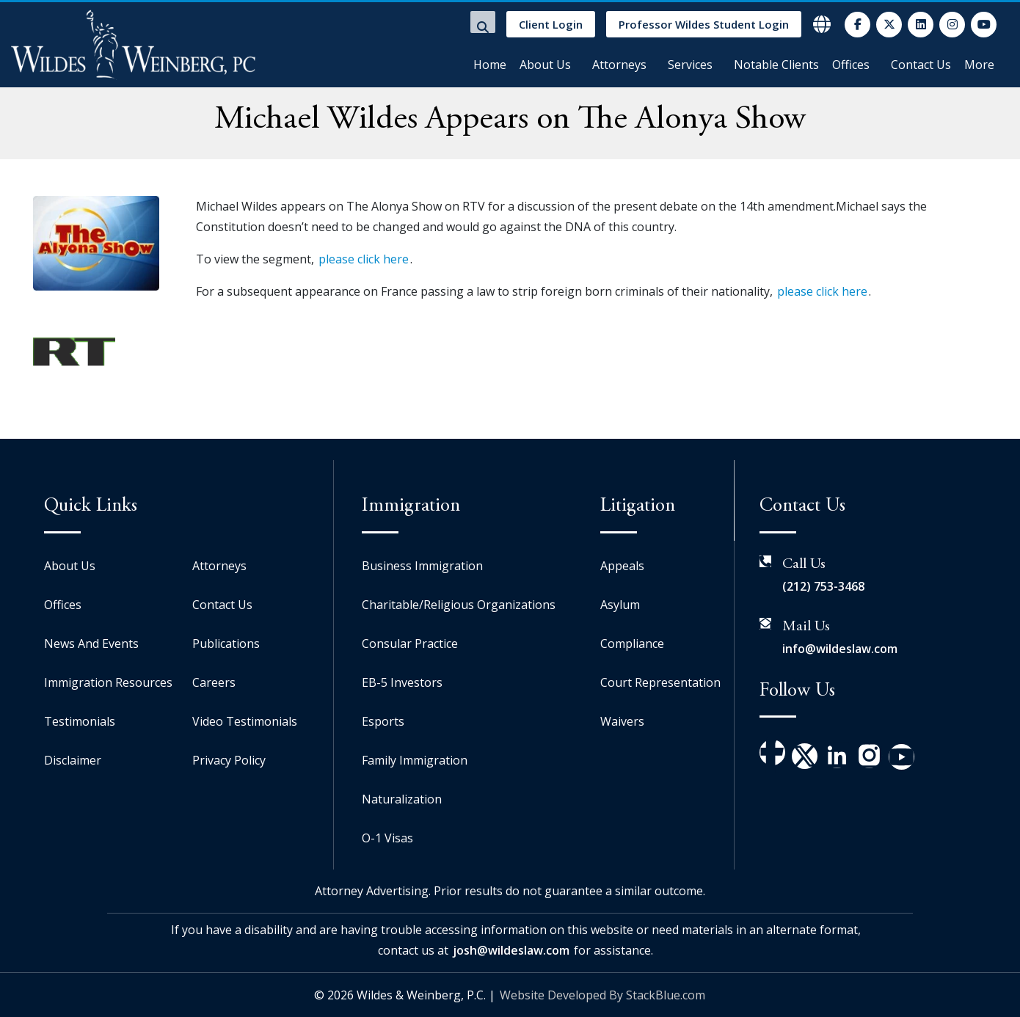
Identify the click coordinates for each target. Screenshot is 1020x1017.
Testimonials (79, 721)
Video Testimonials (244, 721)
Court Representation (660, 682)
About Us (545, 64)
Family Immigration (414, 760)
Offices (851, 64)
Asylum (620, 605)
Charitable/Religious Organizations (458, 605)
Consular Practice (410, 643)
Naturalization (402, 799)
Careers (214, 682)
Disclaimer (72, 760)
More (979, 64)
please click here (363, 259)
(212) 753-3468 (823, 586)
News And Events (91, 643)
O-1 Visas (387, 838)
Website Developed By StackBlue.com (602, 995)
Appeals (622, 566)
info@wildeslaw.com (839, 649)
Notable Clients (776, 64)
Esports (383, 721)
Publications (226, 643)
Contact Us (921, 64)
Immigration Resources (108, 682)
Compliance (632, 643)
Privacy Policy (229, 760)
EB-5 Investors (402, 682)
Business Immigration (422, 566)
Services (690, 64)
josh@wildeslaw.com (511, 950)
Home (489, 64)
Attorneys (619, 64)
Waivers (622, 721)
